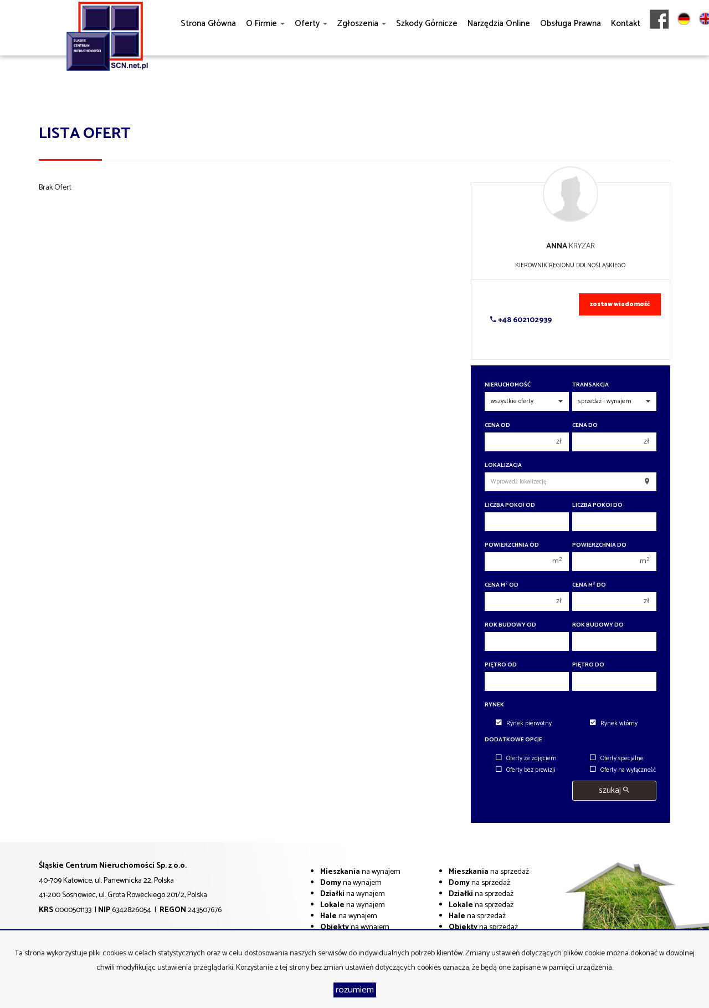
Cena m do (589, 585)
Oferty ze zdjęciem (526, 758)
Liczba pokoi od (510, 505)
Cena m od (501, 585)
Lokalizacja (503, 465)
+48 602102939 (521, 320)
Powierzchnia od (512, 545)
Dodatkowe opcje (513, 740)
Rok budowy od (510, 625)
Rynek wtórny (614, 724)
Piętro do (588, 665)
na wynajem (360, 872)
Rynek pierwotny (524, 724)
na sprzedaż (489, 872)
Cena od (497, 425)
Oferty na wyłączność (623, 770)
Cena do (585, 425)
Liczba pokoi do (597, 505)
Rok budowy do (598, 625)
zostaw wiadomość (620, 304)
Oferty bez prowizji (526, 770)
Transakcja (590, 385)
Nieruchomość (508, 385)
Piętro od (501, 665)
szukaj (614, 790)
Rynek (494, 705)
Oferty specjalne (617, 758)
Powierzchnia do (599, 545)
